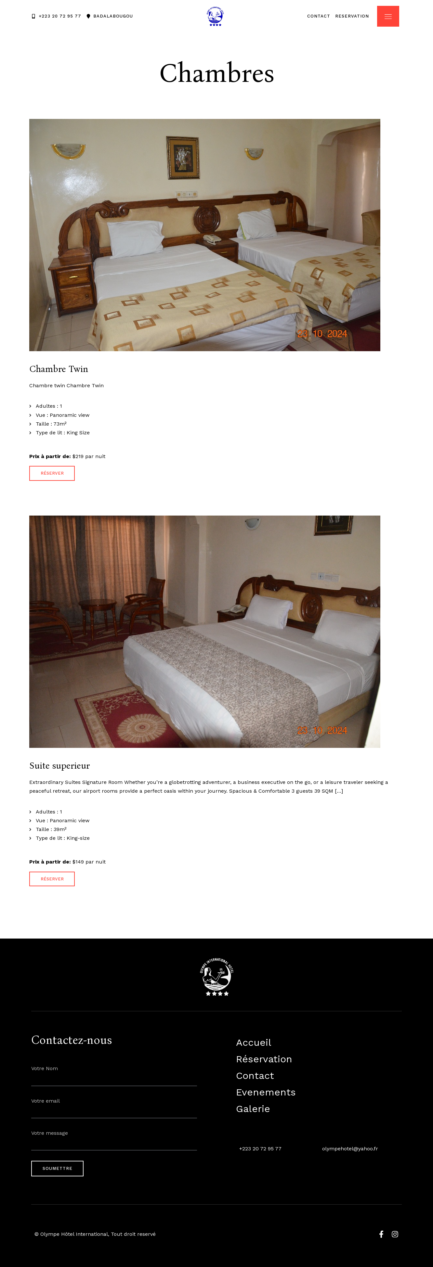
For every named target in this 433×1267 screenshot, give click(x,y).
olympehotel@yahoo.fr (350, 1148)
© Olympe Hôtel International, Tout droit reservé (95, 1234)
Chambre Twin (58, 369)
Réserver (52, 473)
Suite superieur (59, 765)
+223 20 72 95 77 (260, 1148)
